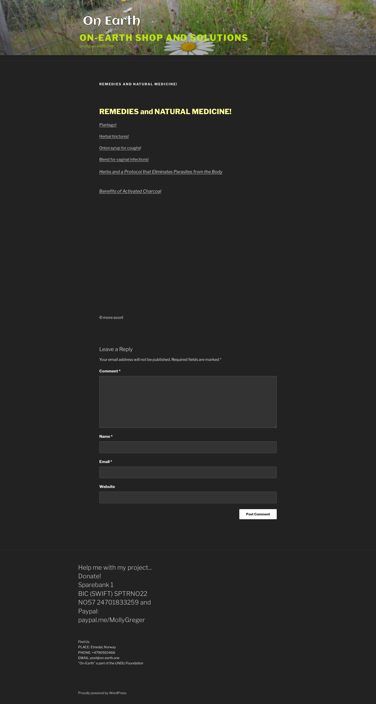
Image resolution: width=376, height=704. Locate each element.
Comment (110, 371)
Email (105, 461)
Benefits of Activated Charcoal (130, 191)
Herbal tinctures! (114, 136)
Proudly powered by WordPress (102, 693)
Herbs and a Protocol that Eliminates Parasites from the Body (161, 171)
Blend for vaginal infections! (124, 159)
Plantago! (108, 125)
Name (106, 436)
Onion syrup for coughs (119, 148)
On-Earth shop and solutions (164, 37)
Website (107, 486)
